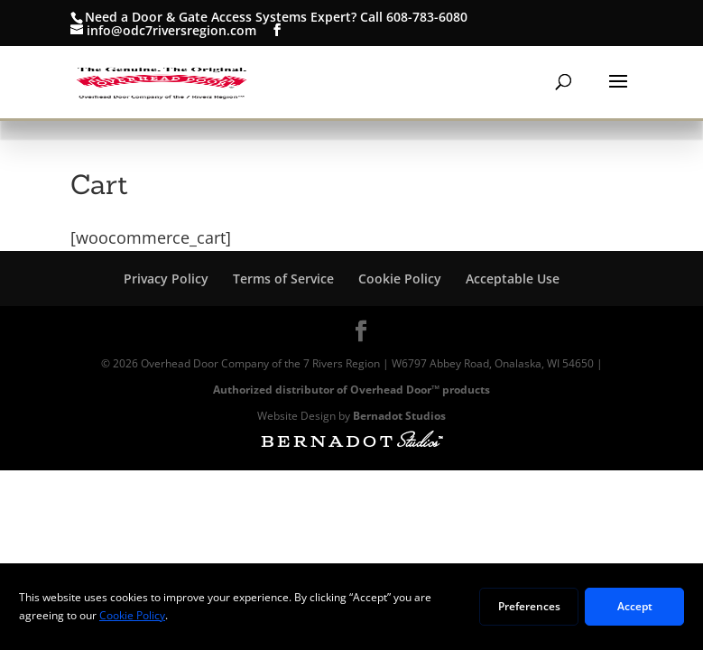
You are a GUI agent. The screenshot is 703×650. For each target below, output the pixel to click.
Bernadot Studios (399, 415)
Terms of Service (283, 278)
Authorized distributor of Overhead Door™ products (351, 389)
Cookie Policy (399, 278)
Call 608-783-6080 (413, 16)
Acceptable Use (513, 278)
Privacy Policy (166, 278)
